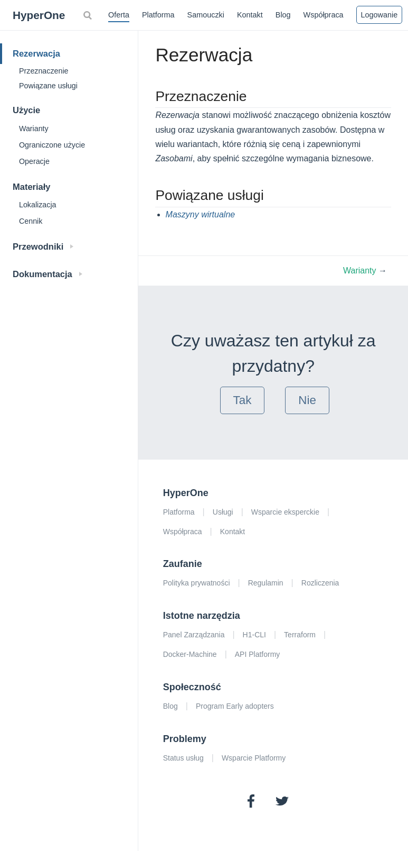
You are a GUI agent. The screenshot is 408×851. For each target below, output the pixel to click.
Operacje (34, 161)
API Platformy (257, 654)
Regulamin (265, 583)
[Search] (89, 14)
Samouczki (205, 15)
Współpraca (323, 15)
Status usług (183, 758)
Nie (307, 400)
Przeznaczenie (43, 71)
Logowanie (379, 15)
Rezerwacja (36, 53)
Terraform (300, 634)
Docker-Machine (190, 654)
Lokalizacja (37, 204)
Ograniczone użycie (52, 145)
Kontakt (250, 15)
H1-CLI (254, 634)
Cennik (30, 221)
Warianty (34, 128)
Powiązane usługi (48, 85)
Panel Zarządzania (194, 634)
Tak (242, 400)
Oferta (118, 15)
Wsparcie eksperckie (285, 512)
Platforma (158, 15)
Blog (283, 15)
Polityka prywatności (196, 583)
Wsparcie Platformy (254, 758)
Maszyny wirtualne (200, 214)
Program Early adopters (235, 706)
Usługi (223, 512)
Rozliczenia (320, 583)
